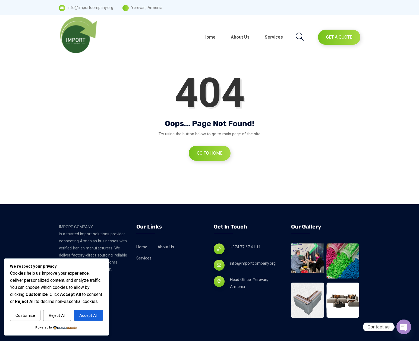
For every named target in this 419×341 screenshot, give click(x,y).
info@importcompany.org (253, 263)
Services (274, 37)
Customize (25, 315)
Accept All (88, 315)
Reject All (57, 315)
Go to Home (209, 153)
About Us (240, 37)
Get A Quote (339, 37)
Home (209, 37)
